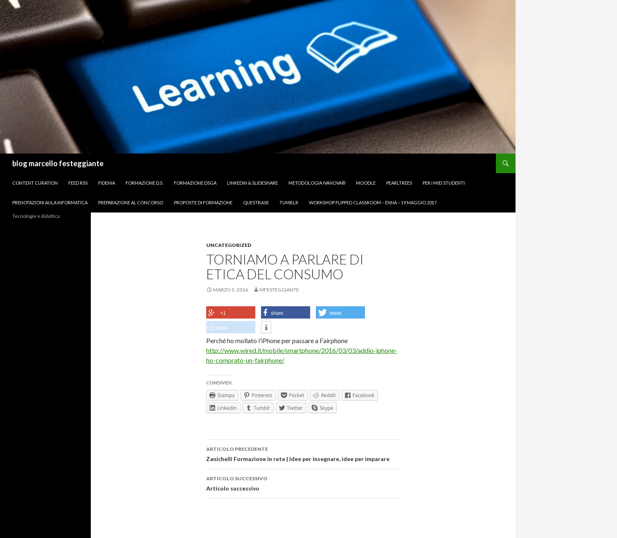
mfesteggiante (279, 290)
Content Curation (35, 182)
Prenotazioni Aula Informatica (50, 202)
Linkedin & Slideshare (252, 182)
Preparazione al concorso (130, 202)
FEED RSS (78, 182)
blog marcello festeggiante (58, 163)
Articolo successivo (303, 483)
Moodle (366, 182)
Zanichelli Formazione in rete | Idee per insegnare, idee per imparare (303, 453)
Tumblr (288, 202)
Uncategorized (228, 245)
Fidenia (106, 182)
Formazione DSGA (195, 182)
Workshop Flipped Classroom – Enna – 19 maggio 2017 (373, 202)
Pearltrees (399, 182)
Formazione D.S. (144, 182)
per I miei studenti (444, 182)
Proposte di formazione (203, 202)
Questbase (256, 202)
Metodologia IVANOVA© (316, 182)
